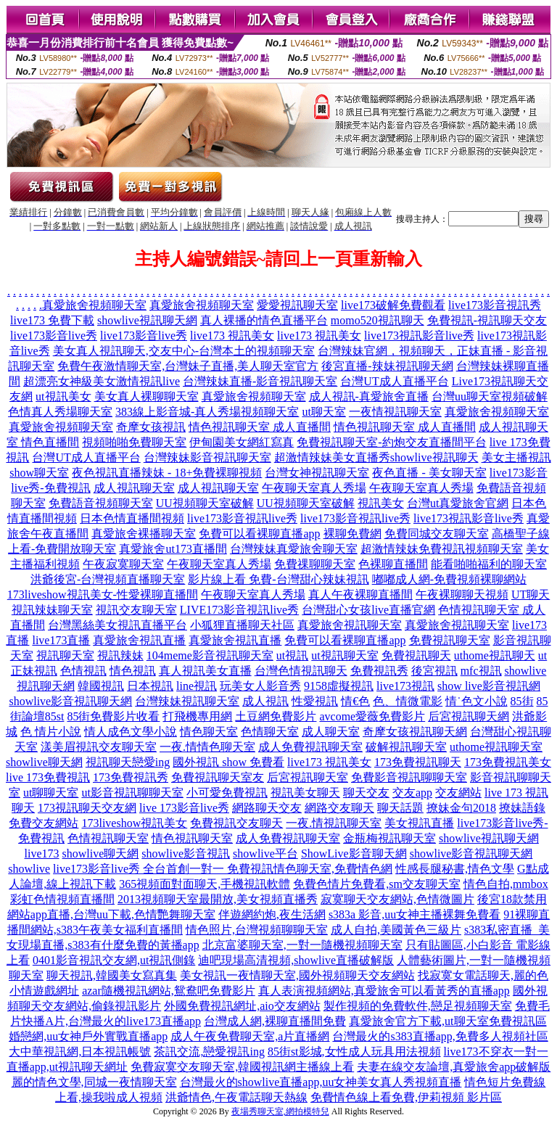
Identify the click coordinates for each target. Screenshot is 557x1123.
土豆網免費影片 (275, 716)
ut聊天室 (323, 412)
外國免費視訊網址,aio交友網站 (242, 1006)
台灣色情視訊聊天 (301, 671)
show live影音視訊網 (488, 686)
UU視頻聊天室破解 (205, 503)
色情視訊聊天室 (108, 838)
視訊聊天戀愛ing (128, 762)
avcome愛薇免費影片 (372, 716)
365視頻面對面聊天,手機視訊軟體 (204, 884)
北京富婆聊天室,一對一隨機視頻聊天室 (302, 945)
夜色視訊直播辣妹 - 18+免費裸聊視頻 (167, 472)
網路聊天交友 (267, 808)
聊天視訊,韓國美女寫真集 (111, 975)
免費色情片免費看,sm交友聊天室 (377, 884)
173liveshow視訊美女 (134, 823)
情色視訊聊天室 (192, 838)
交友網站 (458, 792)
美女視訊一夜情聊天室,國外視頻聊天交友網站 (297, 975)
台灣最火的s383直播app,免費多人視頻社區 (440, 1036)
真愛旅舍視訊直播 (139, 640)
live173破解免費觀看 (393, 305)
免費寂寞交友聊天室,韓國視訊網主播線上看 (242, 1067)
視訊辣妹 (120, 655)
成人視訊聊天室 (134, 488)
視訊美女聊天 (305, 792)
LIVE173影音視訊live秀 (239, 610)
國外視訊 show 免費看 (228, 762)
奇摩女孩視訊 (151, 427)
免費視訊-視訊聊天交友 (487, 320)
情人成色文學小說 (130, 731)
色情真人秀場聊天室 (60, 412)
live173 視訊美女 (232, 335)
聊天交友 (366, 792)
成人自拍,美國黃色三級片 (396, 930)
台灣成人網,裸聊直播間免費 (275, 1021)
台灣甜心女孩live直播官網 (368, 610)
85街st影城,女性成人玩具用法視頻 (354, 1051)
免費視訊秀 (379, 671)
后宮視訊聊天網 (468, 716)
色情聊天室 (270, 731)
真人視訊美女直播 (205, 671)
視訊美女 (381, 503)
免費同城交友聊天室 (436, 533)
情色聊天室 (209, 731)
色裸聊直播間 (393, 564)
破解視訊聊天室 (406, 747)
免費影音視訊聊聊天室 (409, 777)
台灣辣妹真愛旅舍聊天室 (294, 549)
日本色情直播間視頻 (132, 518)
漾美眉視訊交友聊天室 (99, 747)
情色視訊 (133, 671)
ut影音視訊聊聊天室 (132, 792)
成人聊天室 (331, 731)
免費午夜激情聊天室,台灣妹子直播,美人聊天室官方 (187, 366)
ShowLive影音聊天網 (354, 853)
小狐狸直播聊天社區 (242, 625)
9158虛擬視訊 (339, 686)
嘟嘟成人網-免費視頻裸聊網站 (449, 579)
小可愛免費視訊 (227, 792)
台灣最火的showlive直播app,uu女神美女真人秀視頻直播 (321, 1082)
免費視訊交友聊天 (236, 823)
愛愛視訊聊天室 (297, 305)
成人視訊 (265, 701)
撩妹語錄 (522, 808)
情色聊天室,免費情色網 (332, 869)
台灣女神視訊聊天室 (317, 472)
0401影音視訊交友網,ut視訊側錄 (114, 960)
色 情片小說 (50, 731)
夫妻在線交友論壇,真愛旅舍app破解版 (453, 1067)
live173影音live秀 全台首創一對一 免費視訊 (163, 869)
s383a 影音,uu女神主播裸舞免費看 (414, 914)
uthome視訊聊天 (494, 655)
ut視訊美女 (63, 396)
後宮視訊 (434, 671)
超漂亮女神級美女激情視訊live (101, 381)
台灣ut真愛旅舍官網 (457, 503)
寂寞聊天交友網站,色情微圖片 (397, 899)
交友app (412, 792)
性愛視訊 (315, 701)
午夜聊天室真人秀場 (314, 488)
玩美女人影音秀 (260, 686)
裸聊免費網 (352, 533)
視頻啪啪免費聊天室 (134, 442)
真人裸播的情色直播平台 (264, 320)
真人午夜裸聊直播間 (360, 594)
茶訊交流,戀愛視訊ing (209, 1051)
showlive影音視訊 (185, 853)
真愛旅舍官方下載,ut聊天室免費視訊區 (447, 1021)
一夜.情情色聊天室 (207, 747)
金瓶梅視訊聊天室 (389, 838)
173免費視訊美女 (507, 762)
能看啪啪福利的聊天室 (489, 564)
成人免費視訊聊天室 (310, 747)
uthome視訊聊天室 (496, 747)
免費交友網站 (43, 823)
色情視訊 (83, 671)
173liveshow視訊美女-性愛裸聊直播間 (102, 594)
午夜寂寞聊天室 (123, 564)
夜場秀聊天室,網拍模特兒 (280, 1111)
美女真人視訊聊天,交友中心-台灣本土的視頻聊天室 (184, 351)
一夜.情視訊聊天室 (333, 823)
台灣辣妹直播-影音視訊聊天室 (260, 381)
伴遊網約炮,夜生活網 (272, 914)
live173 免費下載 (52, 320)
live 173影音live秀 (184, 808)
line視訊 (196, 686)
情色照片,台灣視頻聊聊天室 (257, 930)
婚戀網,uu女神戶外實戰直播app (88, 1036)
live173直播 (61, 640)
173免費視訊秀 (130, 777)
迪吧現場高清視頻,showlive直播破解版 (296, 960)
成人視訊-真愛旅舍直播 (369, 396)
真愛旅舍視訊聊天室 (349, 625)
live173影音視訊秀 (494, 305)
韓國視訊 (101, 686)
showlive (29, 869)
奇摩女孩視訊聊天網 (415, 731)
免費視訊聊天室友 (217, 777)
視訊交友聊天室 (136, 610)
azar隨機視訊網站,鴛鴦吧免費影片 (168, 990)
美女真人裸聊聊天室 (146, 396)
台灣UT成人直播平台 (394, 381)
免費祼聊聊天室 (314, 564)
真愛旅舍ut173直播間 (172, 549)
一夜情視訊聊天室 (395, 412)
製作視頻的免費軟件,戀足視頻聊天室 (417, 1006)
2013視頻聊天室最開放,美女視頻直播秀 (217, 899)
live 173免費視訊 (48, 777)
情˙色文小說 (476, 701)
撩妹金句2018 (461, 808)
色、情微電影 (407, 701)
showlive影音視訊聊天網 (70, 701)
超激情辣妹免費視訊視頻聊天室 (441, 549)
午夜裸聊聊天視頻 (462, 594)
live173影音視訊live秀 (242, 518)
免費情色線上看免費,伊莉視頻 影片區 (406, 1097)
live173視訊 (405, 686)
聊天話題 (400, 808)
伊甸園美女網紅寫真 (241, 442)
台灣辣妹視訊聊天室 (187, 701)
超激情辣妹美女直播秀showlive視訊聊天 (376, 457)
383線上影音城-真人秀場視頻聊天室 (207, 412)
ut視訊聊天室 (344, 655)
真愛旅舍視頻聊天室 (94, 305)
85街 (522, 701)
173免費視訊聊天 (417, 762)
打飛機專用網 (197, 716)
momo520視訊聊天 (377, 320)
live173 (42, 853)
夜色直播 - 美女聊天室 (429, 472)
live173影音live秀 (53, 335)
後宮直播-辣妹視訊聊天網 (387, 366)
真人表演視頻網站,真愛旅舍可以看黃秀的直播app (384, 990)
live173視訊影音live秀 (419, 335)
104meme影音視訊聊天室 (210, 655)
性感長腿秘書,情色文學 (454, 869)
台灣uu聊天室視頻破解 (490, 396)
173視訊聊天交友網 (87, 808)
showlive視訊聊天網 (147, 320)
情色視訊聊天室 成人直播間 (260, 427)
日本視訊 (150, 686)
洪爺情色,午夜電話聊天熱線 (236, 1097)
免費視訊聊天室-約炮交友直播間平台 (391, 442)
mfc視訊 (481, 671)
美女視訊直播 (419, 823)
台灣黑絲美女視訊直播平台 (117, 625)
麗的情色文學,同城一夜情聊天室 (94, 1082)
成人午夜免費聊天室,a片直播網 (249, 1036)
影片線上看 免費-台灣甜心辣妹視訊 (278, 579)
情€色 (355, 701)
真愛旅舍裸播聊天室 (143, 533)
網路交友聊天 (339, 808)
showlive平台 (265, 853)
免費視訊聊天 (416, 655)
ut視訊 (292, 655)
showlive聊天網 (44, 762)
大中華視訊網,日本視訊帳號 (80, 1051)
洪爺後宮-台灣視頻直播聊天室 (107, 579)
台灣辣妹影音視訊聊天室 (207, 457)
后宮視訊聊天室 (307, 777)
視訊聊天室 (65, 655)
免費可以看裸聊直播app (259, 533)
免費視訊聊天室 (449, 640)
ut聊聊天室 (50, 792)
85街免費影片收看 (113, 716)
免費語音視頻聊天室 (101, 503)
